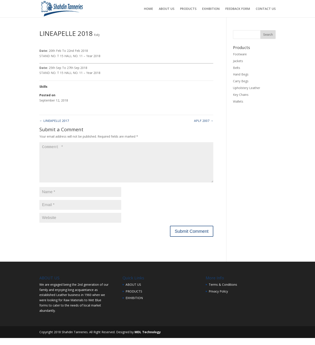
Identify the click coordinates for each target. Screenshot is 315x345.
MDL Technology (148, 339)
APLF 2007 (203, 121)
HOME (148, 9)
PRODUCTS (188, 9)
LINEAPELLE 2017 (54, 121)
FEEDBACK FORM (237, 9)
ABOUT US (166, 9)
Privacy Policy (218, 298)
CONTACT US (266, 9)
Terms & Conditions (223, 291)
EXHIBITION (211, 9)
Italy (97, 35)
